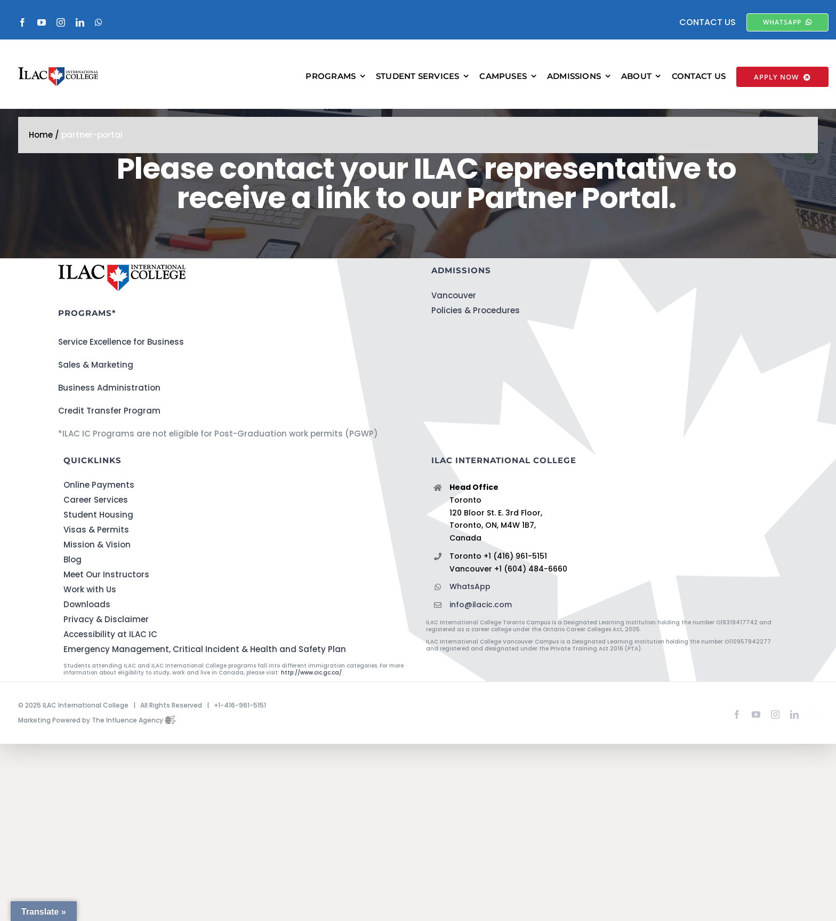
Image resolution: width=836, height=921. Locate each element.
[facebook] (22, 22)
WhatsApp (470, 586)
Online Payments (98, 484)
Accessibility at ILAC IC (110, 634)
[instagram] (61, 22)
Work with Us (89, 589)
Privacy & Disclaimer (106, 619)
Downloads (86, 604)
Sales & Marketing (95, 364)
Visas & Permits (96, 529)
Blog (72, 559)
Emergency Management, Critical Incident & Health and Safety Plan (204, 649)
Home (41, 134)
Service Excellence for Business (121, 341)
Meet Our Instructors (106, 574)
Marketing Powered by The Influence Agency (96, 720)
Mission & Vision (97, 544)
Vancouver (453, 295)
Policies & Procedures (475, 310)
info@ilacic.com (480, 604)
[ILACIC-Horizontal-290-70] (58, 71)
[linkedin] (80, 22)
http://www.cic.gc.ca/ (311, 673)
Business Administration (109, 387)
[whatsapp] (98, 22)
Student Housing (98, 514)
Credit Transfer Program (109, 410)
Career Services (95, 499)
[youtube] (41, 22)
